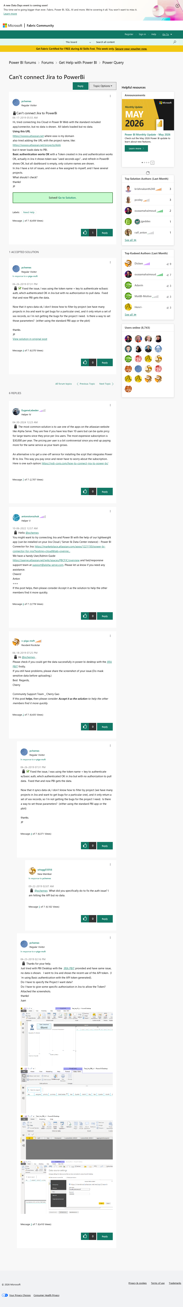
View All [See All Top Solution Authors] (131, 240)
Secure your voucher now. (131, 48)
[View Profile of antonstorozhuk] (30, 516)
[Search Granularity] (78, 42)
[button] (80, 86)
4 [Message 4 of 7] (23, 350)
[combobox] (136, 42)
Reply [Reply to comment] (105, 362)
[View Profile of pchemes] (26, 101)
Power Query (113, 62)
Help (153, 34)
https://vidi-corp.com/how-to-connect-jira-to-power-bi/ (75, 463)
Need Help (28, 212)
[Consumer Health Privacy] (46, 1295)
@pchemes (32, 532)
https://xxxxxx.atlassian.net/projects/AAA (37, 145)
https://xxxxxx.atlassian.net (28, 136)
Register (129, 34)
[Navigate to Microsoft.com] (12, 25)
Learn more (10, 13)
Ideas (92, 25)
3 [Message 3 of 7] (31, 1224)
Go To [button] (165, 34)
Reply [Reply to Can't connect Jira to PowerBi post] (105, 232)
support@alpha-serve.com (47, 565)
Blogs (124, 25)
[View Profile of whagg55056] (45, 869)
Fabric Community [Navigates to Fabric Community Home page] (40, 25)
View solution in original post (30, 339)
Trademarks (175, 1282)
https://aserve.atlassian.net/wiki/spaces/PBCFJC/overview (46, 560)
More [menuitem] (136, 25)
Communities (108, 25)
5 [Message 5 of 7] (39, 906)
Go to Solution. (67, 197)
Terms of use (158, 1282)
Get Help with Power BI (78, 62)
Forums (62, 25)
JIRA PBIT (69, 968)
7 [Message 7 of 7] (23, 479)
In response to (25, 276)
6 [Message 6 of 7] (23, 603)
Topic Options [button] (101, 86)
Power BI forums (22, 62)
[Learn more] (136, 148)
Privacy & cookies (137, 1282)
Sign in (142, 34)
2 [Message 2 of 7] (23, 714)
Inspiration (77, 25)
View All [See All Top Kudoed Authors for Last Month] (131, 315)
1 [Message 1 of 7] (23, 220)
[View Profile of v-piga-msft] (28, 640)
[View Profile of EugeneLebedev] (30, 410)
